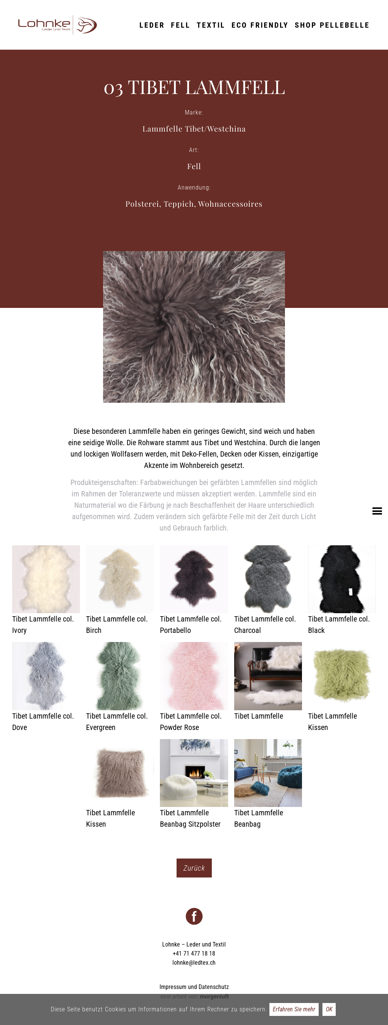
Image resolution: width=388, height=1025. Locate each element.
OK (329, 1009)
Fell (181, 25)
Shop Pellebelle (332, 25)
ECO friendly (260, 25)
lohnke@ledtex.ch (194, 962)
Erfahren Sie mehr (294, 1009)
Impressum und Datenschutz (194, 986)
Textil (211, 25)
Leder (152, 25)
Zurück (194, 868)
